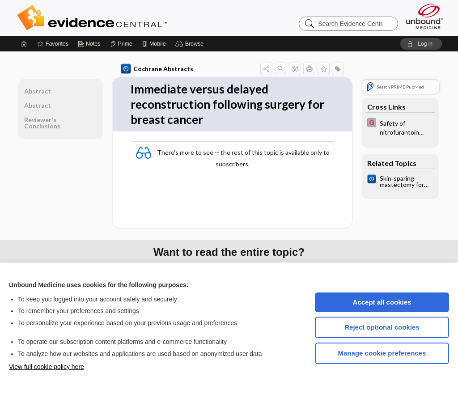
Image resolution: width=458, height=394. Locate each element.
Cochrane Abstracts (157, 69)
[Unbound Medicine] (424, 16)
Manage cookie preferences (382, 353)
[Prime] (121, 43)
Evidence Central (128, 17)
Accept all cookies (382, 302)
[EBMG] (400, 127)
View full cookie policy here (46, 366)
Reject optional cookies (382, 327)
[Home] (24, 43)
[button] (190, 43)
